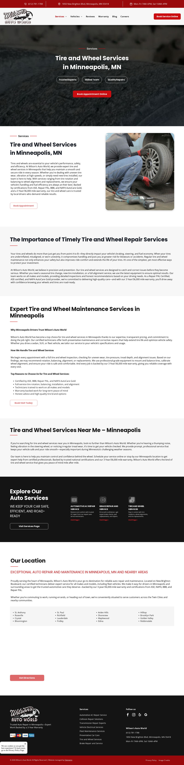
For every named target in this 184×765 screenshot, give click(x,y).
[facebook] (127, 715)
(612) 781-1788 (35, 3)
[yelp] (139, 715)
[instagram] (133, 715)
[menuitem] (61, 16)
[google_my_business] (145, 715)
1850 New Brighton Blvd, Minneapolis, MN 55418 (85, 3)
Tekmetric (68, 760)
